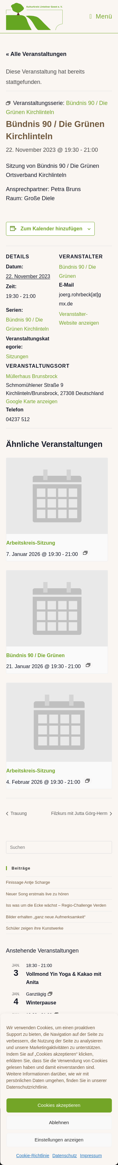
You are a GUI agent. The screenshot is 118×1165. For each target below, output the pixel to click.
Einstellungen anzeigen (59, 1139)
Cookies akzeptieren (59, 1105)
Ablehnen (59, 1122)
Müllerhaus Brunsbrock (32, 376)
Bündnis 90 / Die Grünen (35, 655)
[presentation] (57, 496)
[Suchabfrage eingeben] (59, 847)
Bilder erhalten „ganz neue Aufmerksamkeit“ (46, 917)
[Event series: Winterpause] (50, 994)
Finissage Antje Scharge (28, 882)
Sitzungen (17, 356)
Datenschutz (64, 1155)
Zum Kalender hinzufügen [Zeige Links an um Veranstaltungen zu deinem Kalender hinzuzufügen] (51, 228)
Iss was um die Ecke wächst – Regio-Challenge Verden (56, 905)
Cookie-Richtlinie (32, 1155)
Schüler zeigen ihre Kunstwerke (35, 928)
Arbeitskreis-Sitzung (30, 543)
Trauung (18, 813)
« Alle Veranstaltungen (36, 54)
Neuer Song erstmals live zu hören (37, 894)
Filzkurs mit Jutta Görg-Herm (80, 813)
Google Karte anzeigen (32, 401)
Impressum (91, 1155)
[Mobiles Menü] (100, 16)
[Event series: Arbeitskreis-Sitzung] (85, 553)
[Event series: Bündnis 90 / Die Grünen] (88, 665)
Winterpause (41, 1002)
